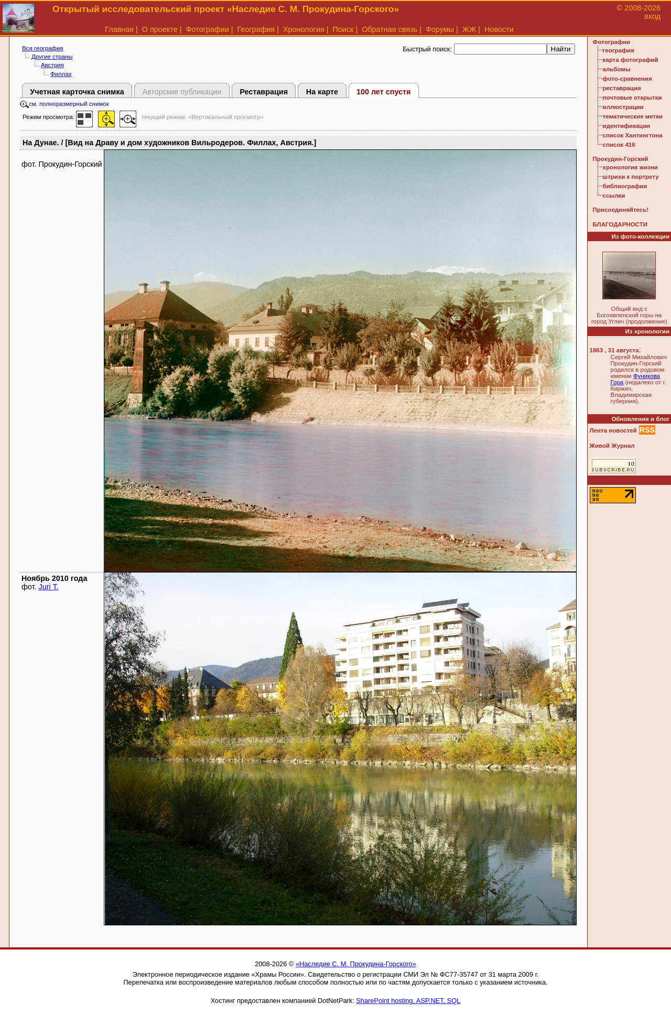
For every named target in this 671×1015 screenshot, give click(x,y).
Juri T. (48, 586)
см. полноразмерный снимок (64, 104)
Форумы (440, 29)
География (256, 29)
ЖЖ (469, 29)
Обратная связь (389, 29)
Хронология (303, 29)
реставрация (622, 88)
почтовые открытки (632, 97)
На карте (322, 92)
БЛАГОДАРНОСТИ (620, 224)
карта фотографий (630, 60)
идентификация (627, 126)
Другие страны (52, 56)
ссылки (614, 195)
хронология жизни (630, 167)
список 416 (619, 145)
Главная (119, 29)
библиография (625, 186)
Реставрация (264, 92)
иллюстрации (623, 107)
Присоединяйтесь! (621, 210)
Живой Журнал (612, 445)
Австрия (52, 65)
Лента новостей (613, 430)
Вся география (42, 48)
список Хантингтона (633, 135)
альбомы (617, 69)
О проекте (160, 29)
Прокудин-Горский (620, 159)
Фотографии (207, 29)
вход (652, 16)
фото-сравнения (627, 78)
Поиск (343, 29)
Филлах (61, 74)
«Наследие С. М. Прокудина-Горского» (356, 964)
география (618, 50)
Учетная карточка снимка (77, 92)
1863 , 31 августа (614, 350)
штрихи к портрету (631, 177)
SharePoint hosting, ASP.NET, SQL (408, 1001)
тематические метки (633, 116)
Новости (499, 29)
